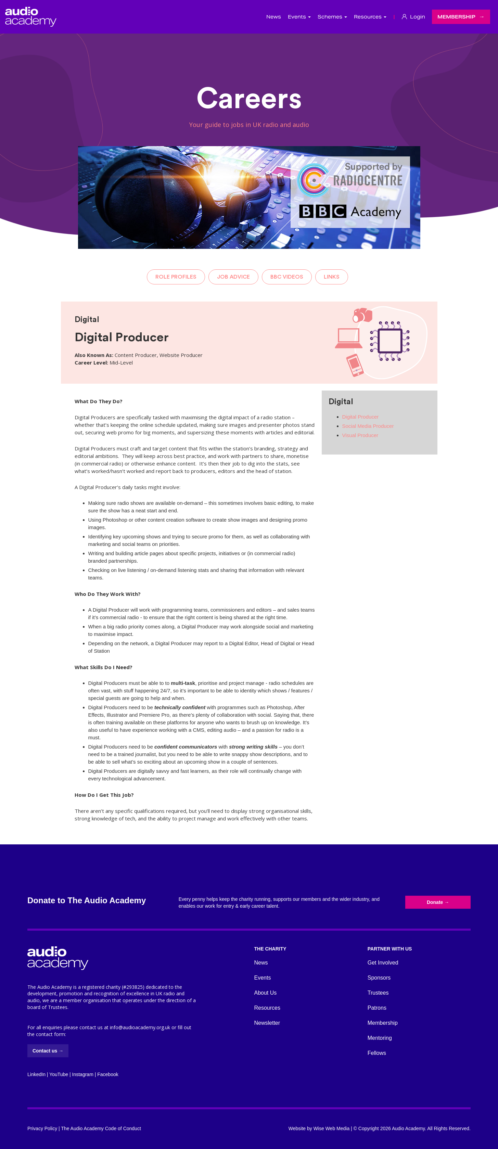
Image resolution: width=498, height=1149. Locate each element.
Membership (456, 17)
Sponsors (379, 978)
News (273, 17)
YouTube (58, 1074)
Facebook (107, 1074)
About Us (265, 993)
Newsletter (267, 1023)
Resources (267, 1008)
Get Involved (383, 963)
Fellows (377, 1053)
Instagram (82, 1074)
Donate (438, 902)
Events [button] (299, 17)
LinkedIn (36, 1074)
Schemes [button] (332, 17)
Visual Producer (360, 435)
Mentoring (380, 1038)
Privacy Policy (42, 1128)
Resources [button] (370, 17)
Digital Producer (360, 417)
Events (262, 978)
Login (413, 17)
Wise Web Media (332, 1128)
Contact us (48, 1051)
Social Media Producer (368, 426)
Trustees (378, 993)
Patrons (377, 1008)
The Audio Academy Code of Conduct (101, 1128)
